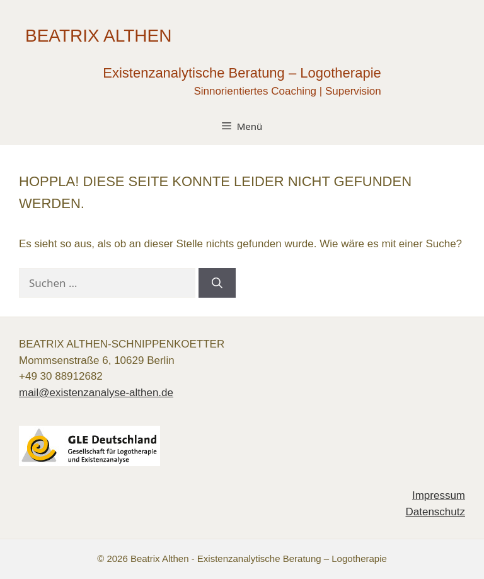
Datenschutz (436, 512)
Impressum (438, 495)
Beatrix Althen (98, 35)
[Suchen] (217, 283)
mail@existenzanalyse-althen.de (96, 393)
